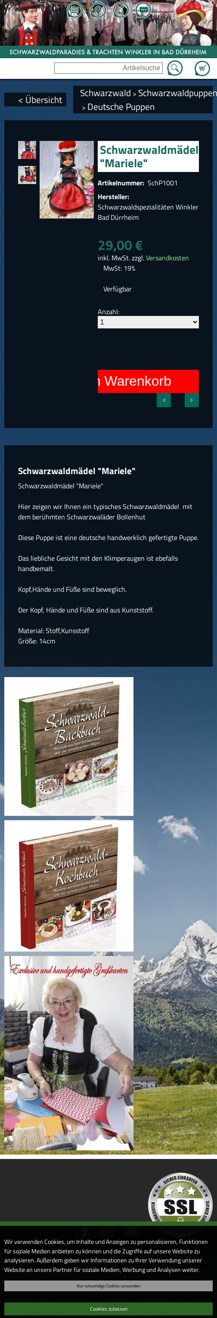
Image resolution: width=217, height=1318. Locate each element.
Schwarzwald (105, 93)
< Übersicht (40, 99)
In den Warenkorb (116, 381)
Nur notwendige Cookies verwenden (108, 1285)
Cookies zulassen (108, 1309)
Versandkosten (167, 258)
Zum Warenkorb (202, 63)
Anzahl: (108, 311)
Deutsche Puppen (121, 106)
